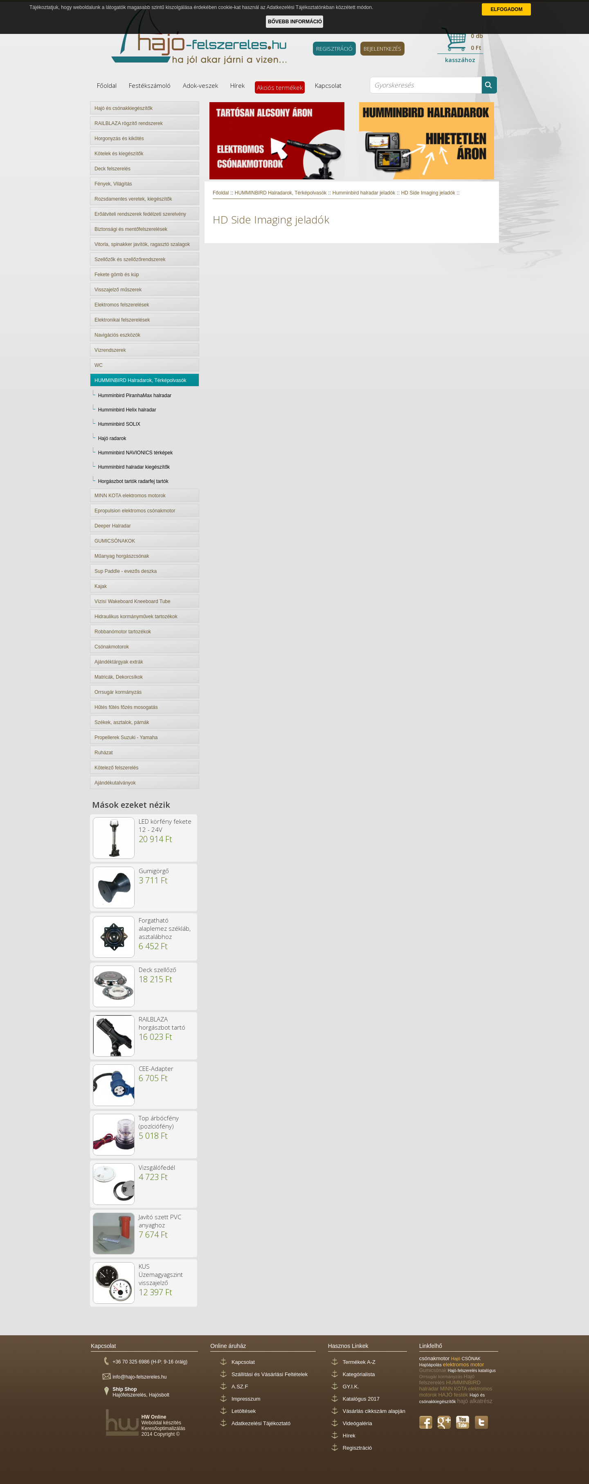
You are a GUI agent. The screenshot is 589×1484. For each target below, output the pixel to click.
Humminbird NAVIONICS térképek (135, 453)
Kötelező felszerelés (116, 768)
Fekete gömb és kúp (116, 274)
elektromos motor (463, 1364)
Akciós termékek (280, 87)
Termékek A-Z (359, 1362)
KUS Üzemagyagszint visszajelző (161, 1274)
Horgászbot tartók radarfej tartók (133, 481)
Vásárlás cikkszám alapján (374, 1411)
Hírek (237, 85)
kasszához (460, 60)
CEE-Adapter (156, 1068)
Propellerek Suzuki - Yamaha (125, 737)
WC (98, 365)
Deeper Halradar (112, 526)
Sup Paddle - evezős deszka (125, 571)
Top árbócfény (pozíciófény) (159, 1122)
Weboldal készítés (161, 1423)
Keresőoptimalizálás (163, 1428)
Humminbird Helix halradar (127, 410)
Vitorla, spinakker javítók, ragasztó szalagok (142, 244)
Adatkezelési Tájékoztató (261, 1423)
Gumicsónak (433, 1370)
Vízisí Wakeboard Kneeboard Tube (132, 601)
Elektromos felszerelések (121, 305)
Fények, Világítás (113, 184)
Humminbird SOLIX (119, 424)
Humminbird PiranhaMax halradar (134, 395)
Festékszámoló (150, 85)
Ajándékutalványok (115, 783)
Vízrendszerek (110, 350)
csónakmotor (435, 1358)
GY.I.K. (351, 1386)
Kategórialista (359, 1374)
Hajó (456, 1358)
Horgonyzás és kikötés (119, 138)
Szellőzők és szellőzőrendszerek (129, 259)
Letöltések (244, 1411)
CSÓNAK (470, 1358)
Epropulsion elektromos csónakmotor (134, 511)
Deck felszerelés (112, 169)
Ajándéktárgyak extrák (118, 662)
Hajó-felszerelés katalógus (472, 1370)
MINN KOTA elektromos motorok (130, 495)
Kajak (100, 586)
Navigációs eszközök (117, 335)
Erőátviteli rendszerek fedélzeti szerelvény (140, 214)
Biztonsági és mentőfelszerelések (130, 229)
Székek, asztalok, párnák (121, 722)
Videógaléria (357, 1423)
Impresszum (246, 1399)
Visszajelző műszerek (118, 290)
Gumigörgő (154, 871)
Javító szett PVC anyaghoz (160, 1221)
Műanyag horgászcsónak (121, 556)
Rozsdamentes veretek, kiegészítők (133, 199)
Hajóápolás (431, 1364)
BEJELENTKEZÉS (382, 48)
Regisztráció (357, 1448)
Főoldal (107, 85)
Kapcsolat (328, 85)
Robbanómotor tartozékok (122, 632)
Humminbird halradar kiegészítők (134, 467)
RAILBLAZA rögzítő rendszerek (128, 123)
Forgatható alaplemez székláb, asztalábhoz (165, 928)
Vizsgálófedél (157, 1167)
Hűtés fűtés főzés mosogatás (126, 707)
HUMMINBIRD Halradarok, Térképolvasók (140, 380)
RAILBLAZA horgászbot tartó (162, 1023)
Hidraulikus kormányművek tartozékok (136, 616)
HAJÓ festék (454, 1395)
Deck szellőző (157, 969)
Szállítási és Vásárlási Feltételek (270, 1374)
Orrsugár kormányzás (118, 692)
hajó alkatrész (474, 1401)
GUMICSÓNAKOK (114, 541)
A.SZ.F (240, 1386)
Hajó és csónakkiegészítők (123, 108)
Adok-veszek (200, 85)
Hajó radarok (112, 438)
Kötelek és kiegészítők (118, 153)
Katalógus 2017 (361, 1399)
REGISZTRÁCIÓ (334, 48)
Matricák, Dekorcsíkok (118, 677)
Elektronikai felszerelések (122, 320)
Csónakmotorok (111, 647)
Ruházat (103, 752)
